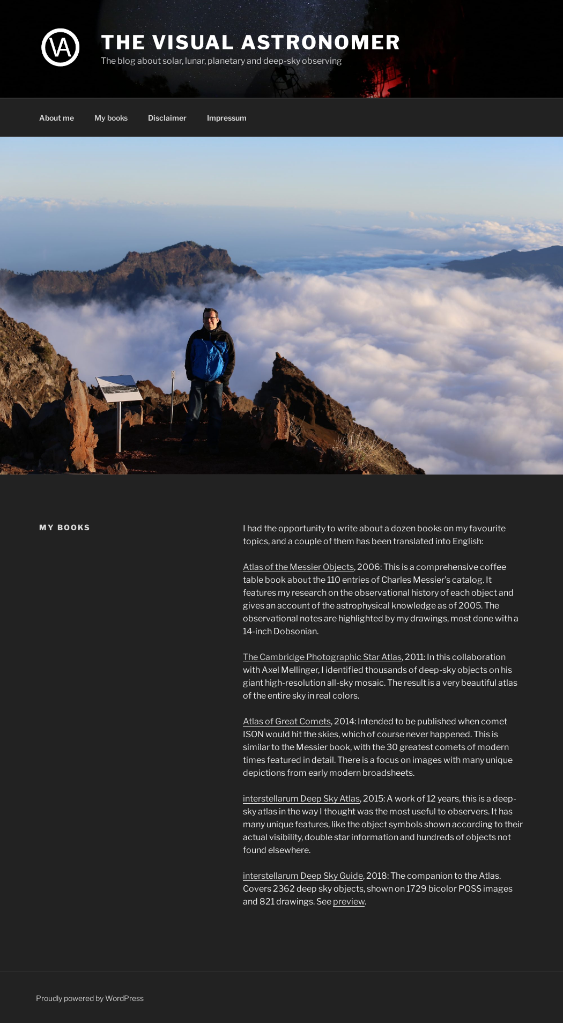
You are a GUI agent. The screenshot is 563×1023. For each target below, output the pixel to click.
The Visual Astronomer (251, 42)
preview (349, 901)
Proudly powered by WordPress (90, 998)
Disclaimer (167, 117)
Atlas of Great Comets (287, 721)
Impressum (227, 117)
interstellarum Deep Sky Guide (303, 876)
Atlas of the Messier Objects (298, 567)
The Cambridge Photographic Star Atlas (322, 657)
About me (56, 117)
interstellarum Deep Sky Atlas (301, 799)
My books (111, 117)
